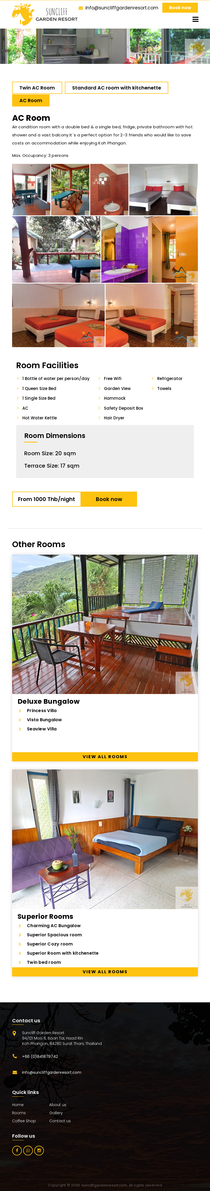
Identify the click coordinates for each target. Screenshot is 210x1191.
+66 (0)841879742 (40, 1056)
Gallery (56, 1113)
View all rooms (105, 757)
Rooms (19, 1113)
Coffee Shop (24, 1121)
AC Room (30, 100)
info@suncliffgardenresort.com (121, 8)
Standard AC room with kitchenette (116, 87)
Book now (180, 8)
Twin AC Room (37, 87)
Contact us (60, 1121)
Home (18, 1104)
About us (57, 1104)
